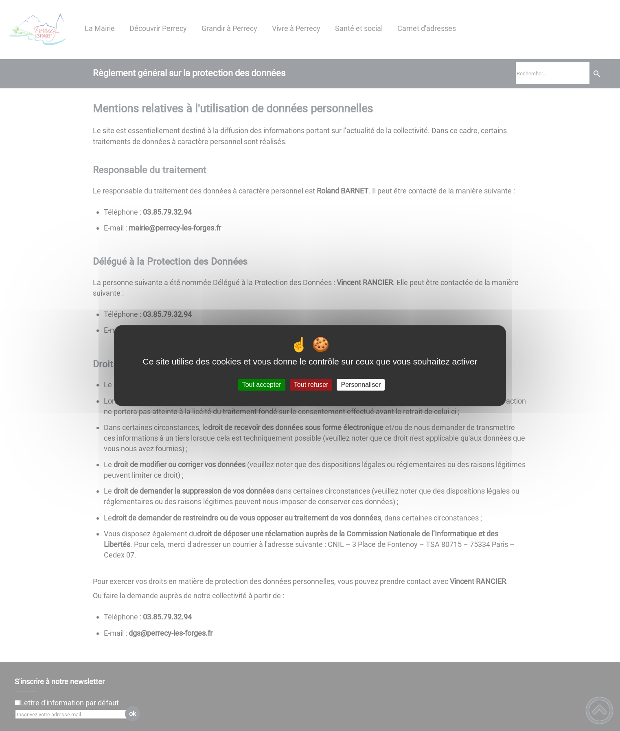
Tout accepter (261, 384)
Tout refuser (311, 384)
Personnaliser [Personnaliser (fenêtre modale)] (361, 384)
